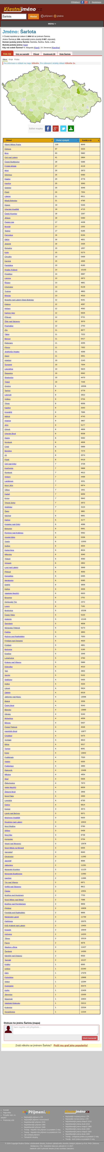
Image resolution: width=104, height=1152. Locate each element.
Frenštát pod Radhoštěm (15, 913)
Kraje (11, 59)
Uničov (7, 969)
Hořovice (8, 934)
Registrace (96, 2)
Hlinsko (8, 714)
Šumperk (8, 365)
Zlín (6, 330)
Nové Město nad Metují (14, 900)
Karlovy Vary (10, 313)
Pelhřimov (9, 921)
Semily (7, 675)
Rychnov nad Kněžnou (14, 533)
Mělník (7, 416)
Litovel (7, 688)
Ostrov (7, 805)
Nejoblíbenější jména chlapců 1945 (78, 1132)
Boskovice (9, 610)
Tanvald (8, 960)
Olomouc (8, 175)
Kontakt (6, 1110)
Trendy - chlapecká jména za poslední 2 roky (82, 1137)
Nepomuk (8, 999)
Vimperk (8, 563)
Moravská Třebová (12, 628)
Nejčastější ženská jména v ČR (77, 1119)
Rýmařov (8, 248)
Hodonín (8, 619)
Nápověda (7, 1113)
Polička (8, 632)
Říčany (7, 283)
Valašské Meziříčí (12, 593)
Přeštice (8, 908)
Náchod (8, 516)
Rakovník (8, 770)
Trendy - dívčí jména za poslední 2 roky (80, 1139)
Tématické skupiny (31, 1137)
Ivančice (8, 878)
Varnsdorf (8, 852)
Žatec (7, 511)
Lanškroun (9, 481)
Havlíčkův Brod (11, 731)
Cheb (7, 447)
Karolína (55, 48)
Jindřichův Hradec (12, 352)
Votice (7, 982)
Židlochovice (10, 783)
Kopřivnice (9, 468)
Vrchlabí (8, 740)
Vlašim (7, 762)
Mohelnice (9, 718)
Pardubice (9, 265)
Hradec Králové (11, 270)
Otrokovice (9, 857)
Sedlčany (8, 680)
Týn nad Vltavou (11, 882)
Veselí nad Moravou (13, 844)
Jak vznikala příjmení (32, 1135)
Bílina (7, 744)
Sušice (7, 546)
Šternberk (9, 624)
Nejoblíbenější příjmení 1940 (34, 1127)
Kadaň (7, 494)
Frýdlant (8, 645)
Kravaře (8, 930)
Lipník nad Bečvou (12, 813)
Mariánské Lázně (12, 917)
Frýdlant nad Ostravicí (14, 641)
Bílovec (8, 723)
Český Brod (9, 705)
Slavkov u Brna (11, 947)
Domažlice (9, 576)
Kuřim (7, 990)
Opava (7, 205)
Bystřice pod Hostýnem (14, 895)
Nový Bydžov (10, 826)
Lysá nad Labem (11, 567)
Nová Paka (9, 796)
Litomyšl (8, 395)
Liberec (8, 196)
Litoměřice (9, 369)
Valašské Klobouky (12, 1003)
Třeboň (7, 559)
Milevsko (8, 554)
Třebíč (7, 382)
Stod (6, 779)
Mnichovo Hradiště (12, 818)
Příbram (8, 317)
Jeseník (8, 244)
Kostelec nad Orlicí (12, 524)
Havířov (8, 183)
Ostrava (8, 149)
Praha (16, 59)
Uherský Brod (10, 434)
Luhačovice (9, 658)
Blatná (7, 701)
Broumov (8, 598)
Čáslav (7, 891)
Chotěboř (8, 736)
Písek (7, 460)
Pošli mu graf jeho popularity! (71, 1045)
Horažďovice (10, 1012)
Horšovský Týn (11, 602)
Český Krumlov (11, 214)
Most (6, 170)
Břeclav (8, 296)
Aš (6, 455)
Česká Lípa (9, 222)
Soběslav (8, 507)
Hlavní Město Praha (13, 145)
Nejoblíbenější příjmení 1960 (34, 1125)
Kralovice (8, 1007)
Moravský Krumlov (12, 869)
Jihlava (7, 218)
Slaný (7, 356)
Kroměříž (8, 412)
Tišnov (7, 938)
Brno (6, 153)
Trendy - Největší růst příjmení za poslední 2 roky (42, 1130)
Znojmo (8, 386)
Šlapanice (9, 373)
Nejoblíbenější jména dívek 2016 (77, 1124)
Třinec (7, 403)
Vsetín (7, 541)
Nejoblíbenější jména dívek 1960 (77, 1129)
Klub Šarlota (65, 54)
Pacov (7, 943)
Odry (6, 973)
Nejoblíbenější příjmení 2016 (34, 1122)
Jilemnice (8, 995)
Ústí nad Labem (11, 157)
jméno (60, 16)
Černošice (9, 235)
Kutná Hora (9, 550)
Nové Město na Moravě (14, 848)
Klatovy (8, 304)
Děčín (7, 239)
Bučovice (8, 649)
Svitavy (8, 477)
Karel (25, 45)
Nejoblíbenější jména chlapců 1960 (78, 1127)
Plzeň (7, 192)
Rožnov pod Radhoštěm (14, 636)
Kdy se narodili (22, 54)
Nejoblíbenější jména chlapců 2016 (78, 1121)
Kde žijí (7, 54)
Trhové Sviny (10, 503)
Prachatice (9, 326)
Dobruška (8, 667)
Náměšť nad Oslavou (13, 956)
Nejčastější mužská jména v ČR (77, 1116)
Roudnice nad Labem (13, 822)
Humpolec (9, 839)
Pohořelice (9, 977)
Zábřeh (7, 693)
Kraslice (8, 654)
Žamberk (8, 951)
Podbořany (9, 766)
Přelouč (8, 572)
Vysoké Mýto (10, 537)
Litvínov (8, 278)
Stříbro (7, 831)
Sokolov (8, 188)
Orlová (7, 429)
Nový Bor (8, 835)
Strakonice (9, 377)
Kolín (7, 252)
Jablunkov (9, 865)
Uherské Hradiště (12, 209)
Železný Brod (10, 792)
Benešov (8, 451)
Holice (7, 684)
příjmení (48, 16)
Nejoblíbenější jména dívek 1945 (77, 1134)
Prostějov (8, 274)
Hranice (8, 421)
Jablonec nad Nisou (13, 697)
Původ (36, 54)
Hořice (7, 589)
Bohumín (8, 529)
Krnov (7, 498)
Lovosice (8, 800)
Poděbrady (9, 757)
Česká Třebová (11, 727)
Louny (7, 606)
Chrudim (8, 257)
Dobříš (7, 585)
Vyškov (7, 399)
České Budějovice (12, 162)
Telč (6, 671)
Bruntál (7, 227)
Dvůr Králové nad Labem (15, 926)
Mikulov (8, 774)
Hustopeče (9, 986)
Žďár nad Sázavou (12, 321)
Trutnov (8, 291)
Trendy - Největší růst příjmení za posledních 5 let (42, 1132)
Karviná (8, 261)
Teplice (7, 231)
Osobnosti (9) (49, 54)
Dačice (7, 520)
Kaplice (8, 408)
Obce (5, 59)
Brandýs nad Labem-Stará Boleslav (19, 300)
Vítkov (7, 490)
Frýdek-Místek (10, 166)
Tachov (7, 391)
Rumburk (8, 472)
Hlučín (7, 438)
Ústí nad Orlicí (10, 464)
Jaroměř (8, 861)
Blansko (8, 710)
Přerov (7, 347)
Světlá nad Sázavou (13, 887)
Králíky (7, 964)
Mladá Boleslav (11, 201)
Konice (7, 809)
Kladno (7, 179)
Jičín (6, 425)
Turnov (7, 749)
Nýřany (7, 308)
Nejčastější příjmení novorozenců (36, 1120)
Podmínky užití (8, 1120)
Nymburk (8, 442)
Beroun (8, 339)
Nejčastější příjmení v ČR (33, 1117)
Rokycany (9, 343)
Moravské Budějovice (13, 874)
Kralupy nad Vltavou (13, 662)
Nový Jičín (9, 485)
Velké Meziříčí (10, 787)
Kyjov (7, 753)
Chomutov (9, 287)
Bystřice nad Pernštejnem (15, 904)
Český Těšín (10, 615)
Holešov (8, 360)
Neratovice (9, 580)
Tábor (7, 334)
